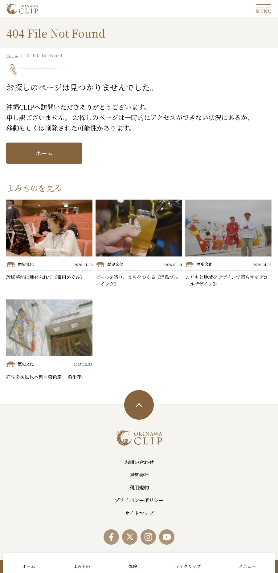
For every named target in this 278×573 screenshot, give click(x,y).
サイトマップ (139, 513)
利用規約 (139, 487)
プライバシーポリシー (139, 500)
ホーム (44, 153)
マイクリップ (188, 566)
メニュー (247, 566)
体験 (132, 566)
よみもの (81, 566)
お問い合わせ (139, 462)
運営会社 (139, 474)
